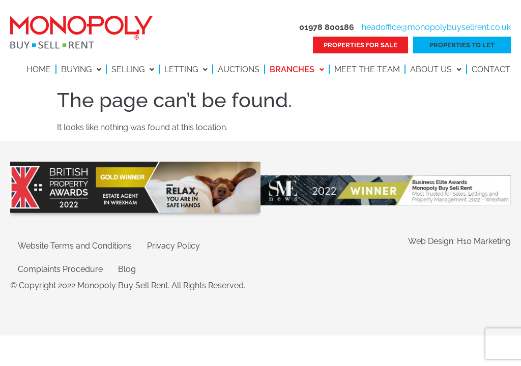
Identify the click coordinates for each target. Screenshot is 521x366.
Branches (297, 69)
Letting (186, 69)
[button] (81, 69)
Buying (81, 69)
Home (38, 69)
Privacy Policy (173, 246)
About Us (435, 69)
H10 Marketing (484, 241)
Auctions (238, 69)
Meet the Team (367, 69)
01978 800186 (326, 27)
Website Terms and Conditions (75, 246)
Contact (491, 69)
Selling (132, 69)
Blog (127, 269)
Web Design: (432, 241)
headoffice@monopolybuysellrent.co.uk (436, 27)
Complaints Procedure (60, 269)
